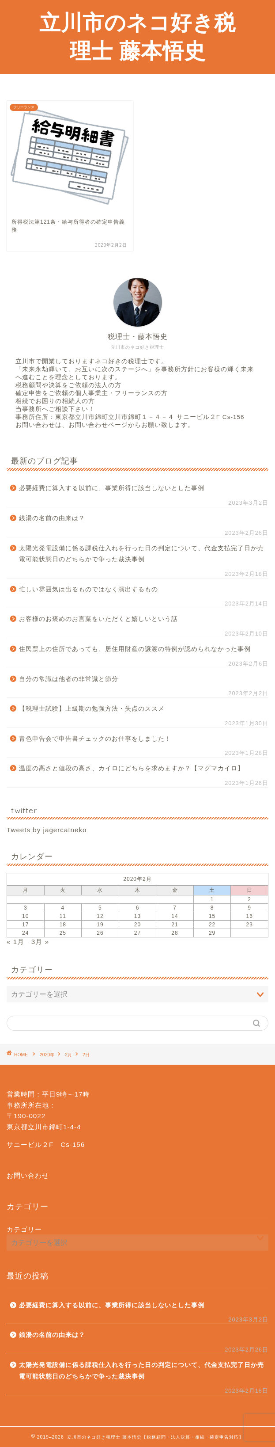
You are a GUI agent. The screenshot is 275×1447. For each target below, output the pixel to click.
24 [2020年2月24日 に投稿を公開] (25, 933)
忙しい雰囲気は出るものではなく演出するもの (88, 589)
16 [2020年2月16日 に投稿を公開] (249, 916)
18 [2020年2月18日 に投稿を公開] (63, 925)
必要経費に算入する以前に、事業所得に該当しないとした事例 (111, 488)
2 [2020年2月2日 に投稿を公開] (249, 899)
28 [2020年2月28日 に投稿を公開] (174, 933)
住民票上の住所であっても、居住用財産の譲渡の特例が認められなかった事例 (135, 649)
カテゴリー (24, 1229)
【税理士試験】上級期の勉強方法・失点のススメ (92, 708)
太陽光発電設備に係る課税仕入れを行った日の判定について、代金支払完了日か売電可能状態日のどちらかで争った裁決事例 (141, 554)
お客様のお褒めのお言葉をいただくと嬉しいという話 (98, 619)
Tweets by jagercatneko (47, 830)
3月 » (40, 941)
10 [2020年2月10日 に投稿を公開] (25, 916)
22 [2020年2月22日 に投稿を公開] (212, 925)
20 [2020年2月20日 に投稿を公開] (137, 925)
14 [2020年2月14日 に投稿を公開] (174, 916)
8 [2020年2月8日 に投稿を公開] (212, 908)
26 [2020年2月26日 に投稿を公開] (100, 933)
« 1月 (15, 941)
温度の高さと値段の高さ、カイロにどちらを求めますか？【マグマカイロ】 (131, 768)
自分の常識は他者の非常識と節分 (68, 679)
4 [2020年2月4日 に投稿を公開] (63, 908)
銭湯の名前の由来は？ (52, 518)
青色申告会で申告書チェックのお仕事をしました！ (95, 738)
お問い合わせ (28, 1175)
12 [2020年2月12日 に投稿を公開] (100, 916)
